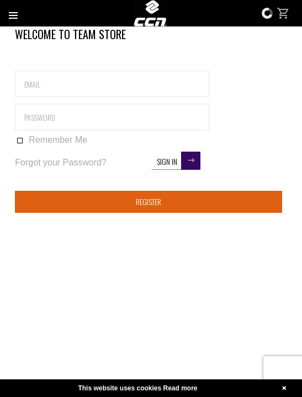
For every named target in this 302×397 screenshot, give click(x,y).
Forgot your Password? (60, 162)
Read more (180, 388)
